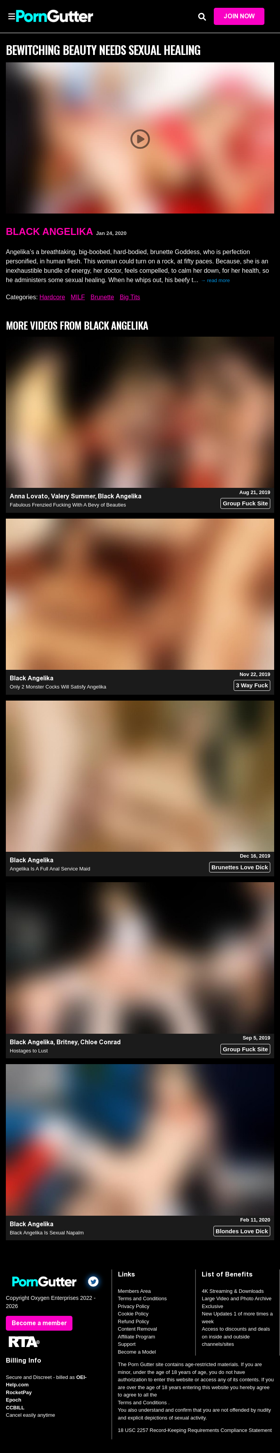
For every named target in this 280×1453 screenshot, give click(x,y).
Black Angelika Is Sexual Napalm (47, 1233)
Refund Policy (133, 1321)
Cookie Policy (133, 1314)
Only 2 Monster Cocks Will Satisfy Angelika (58, 687)
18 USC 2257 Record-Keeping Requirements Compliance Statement (195, 1430)
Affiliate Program (136, 1337)
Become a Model (137, 1352)
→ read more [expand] (215, 280)
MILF (78, 297)
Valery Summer (73, 496)
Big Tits (130, 297)
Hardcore (52, 297)
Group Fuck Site (245, 503)
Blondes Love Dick (242, 1231)
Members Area (134, 1291)
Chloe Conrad (100, 1042)
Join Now (239, 16)
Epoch (13, 1400)
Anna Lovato (29, 496)
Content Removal (137, 1329)
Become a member (39, 1323)
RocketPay (19, 1392)
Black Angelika (49, 231)
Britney (66, 1042)
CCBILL (15, 1408)
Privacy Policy (134, 1306)
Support (127, 1344)
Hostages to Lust (29, 1051)
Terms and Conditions (142, 1298)
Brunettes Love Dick (239, 867)
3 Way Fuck (252, 685)
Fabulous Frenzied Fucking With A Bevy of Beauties (68, 505)
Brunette (102, 297)
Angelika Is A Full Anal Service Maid (50, 869)
